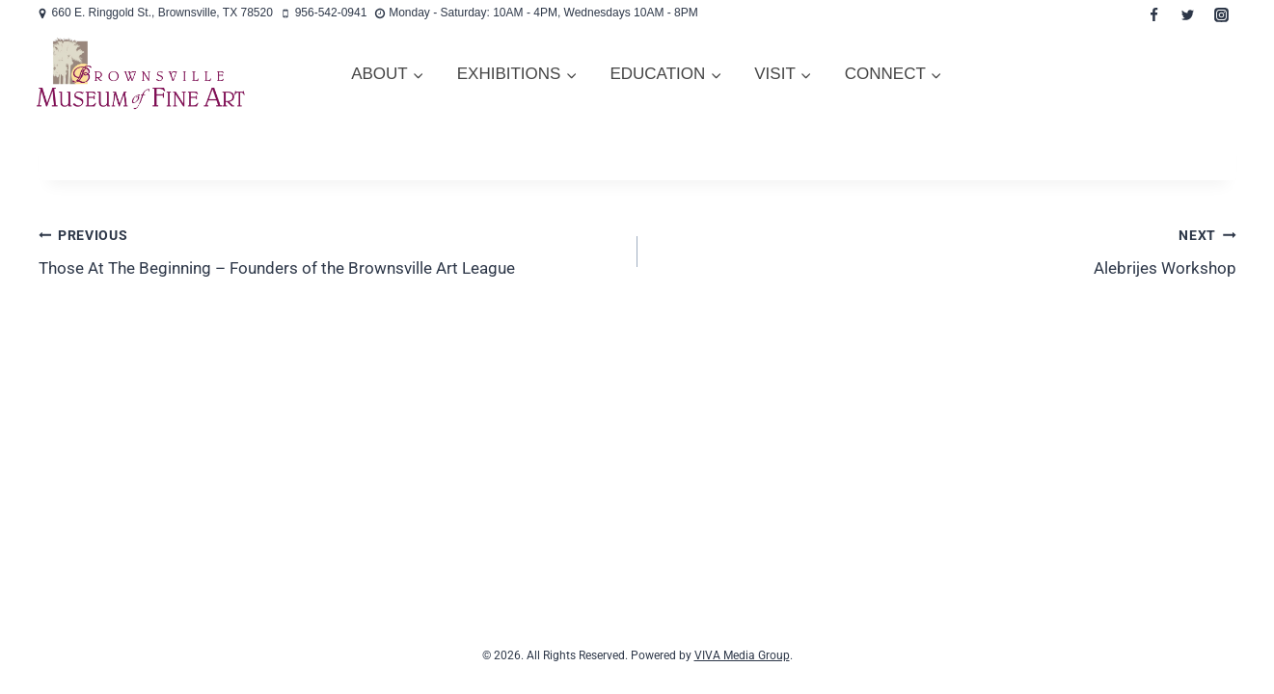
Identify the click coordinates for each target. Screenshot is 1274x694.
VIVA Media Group (742, 655)
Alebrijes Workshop (945, 250)
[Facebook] (1154, 14)
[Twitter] (1188, 14)
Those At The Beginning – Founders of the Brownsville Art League (330, 250)
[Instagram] (1221, 14)
